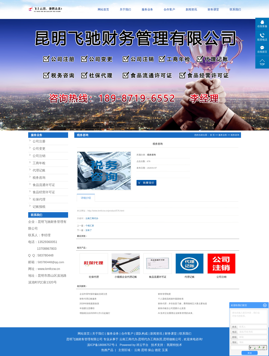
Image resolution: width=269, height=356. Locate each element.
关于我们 (125, 9)
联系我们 (235, 9)
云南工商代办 (91, 218)
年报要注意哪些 (87, 308)
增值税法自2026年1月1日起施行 (95, 313)
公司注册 (39, 141)
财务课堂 (213, 9)
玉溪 (165, 350)
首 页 (212, 135)
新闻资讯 (191, 9)
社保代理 (39, 199)
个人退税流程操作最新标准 (171, 299)
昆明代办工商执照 (150, 339)
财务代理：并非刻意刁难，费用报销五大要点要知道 (182, 303)
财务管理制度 (164, 294)
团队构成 (142, 333)
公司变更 (39, 148)
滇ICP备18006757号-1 (102, 345)
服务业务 (147, 9)
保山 (151, 350)
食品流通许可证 (44, 185)
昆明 (144, 350)
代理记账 (39, 170)
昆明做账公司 (172, 339)
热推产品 (107, 350)
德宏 (158, 350)
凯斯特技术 (174, 345)
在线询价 (146, 183)
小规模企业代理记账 (126, 276)
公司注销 (39, 156)
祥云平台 (142, 345)
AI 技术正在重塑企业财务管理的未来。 (176, 313)
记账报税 (39, 206)
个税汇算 (89, 225)
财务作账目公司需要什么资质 (172, 308)
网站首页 (103, 9)
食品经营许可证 (44, 192)
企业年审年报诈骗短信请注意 (93, 294)
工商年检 (39, 163)
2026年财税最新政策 (89, 303)
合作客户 (169, 9)
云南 (137, 350)
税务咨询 (39, 177)
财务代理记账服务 (88, 299)
